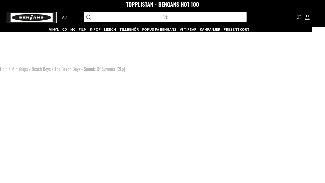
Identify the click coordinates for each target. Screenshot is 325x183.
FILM (96, 29)
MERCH (123, 29)
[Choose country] (299, 18)
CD (77, 29)
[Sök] (165, 17)
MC (86, 29)
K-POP (108, 29)
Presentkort (250, 29)
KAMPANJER (223, 29)
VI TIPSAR (201, 29)
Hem (4, 71)
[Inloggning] (307, 18)
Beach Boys (41, 71)
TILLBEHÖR (142, 29)
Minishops (19, 71)
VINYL (67, 29)
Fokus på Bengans (172, 29)
